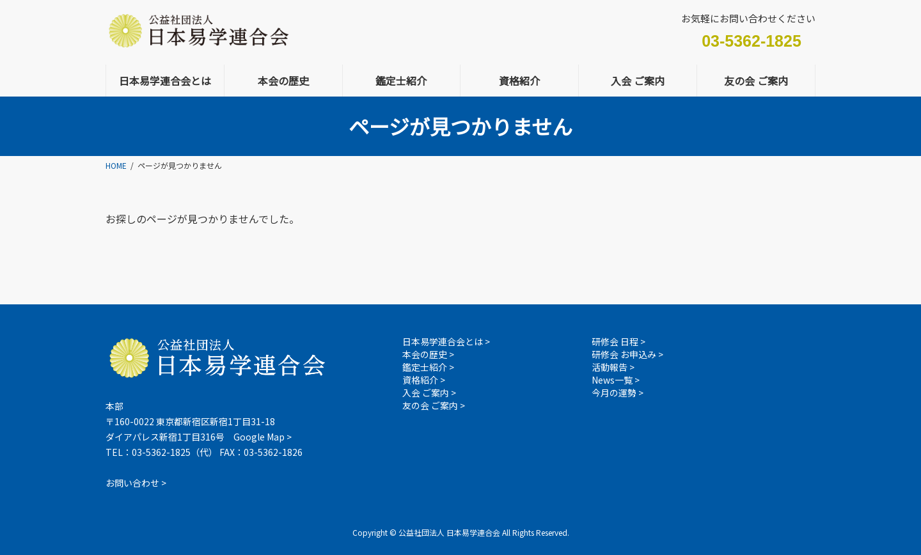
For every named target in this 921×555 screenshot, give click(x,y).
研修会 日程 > (618, 341)
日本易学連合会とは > (446, 341)
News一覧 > (616, 379)
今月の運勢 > (617, 392)
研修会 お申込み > (627, 354)
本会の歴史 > (428, 354)
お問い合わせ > (136, 482)
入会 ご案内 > (429, 392)
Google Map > (262, 436)
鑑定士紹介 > (428, 367)
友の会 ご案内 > (433, 405)
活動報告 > (613, 367)
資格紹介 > (423, 379)
